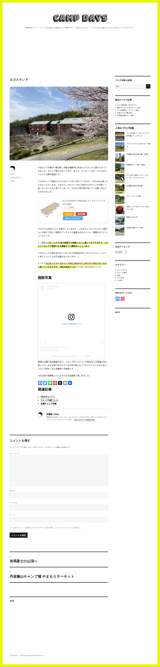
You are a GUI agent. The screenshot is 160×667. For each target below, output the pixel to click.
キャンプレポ (122, 270)
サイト (12, 515)
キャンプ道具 (122, 272)
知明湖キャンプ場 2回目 (135, 164)
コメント (14, 453)
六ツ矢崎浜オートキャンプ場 (127, 110)
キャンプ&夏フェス (49, 400)
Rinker (72, 207)
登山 (118, 275)
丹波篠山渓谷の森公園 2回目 (137, 154)
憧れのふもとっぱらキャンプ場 (128, 107)
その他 (12, 181)
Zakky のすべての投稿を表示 (84, 419)
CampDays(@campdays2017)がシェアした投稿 (71, 356)
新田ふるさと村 (132, 217)
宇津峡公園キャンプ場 (125, 115)
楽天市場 (81, 214)
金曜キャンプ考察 (48, 403)
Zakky (12, 174)
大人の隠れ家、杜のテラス (127, 105)
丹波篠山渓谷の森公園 (134, 185)
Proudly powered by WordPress (32, 655)
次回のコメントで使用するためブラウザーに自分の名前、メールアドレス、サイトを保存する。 (47, 528)
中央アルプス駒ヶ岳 (124, 113)
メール (13, 503)
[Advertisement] (80, 57)
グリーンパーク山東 (133, 196)
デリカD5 (120, 278)
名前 (12, 491)
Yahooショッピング (73, 218)
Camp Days (80, 18)
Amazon (68, 214)
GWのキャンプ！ (48, 396)
